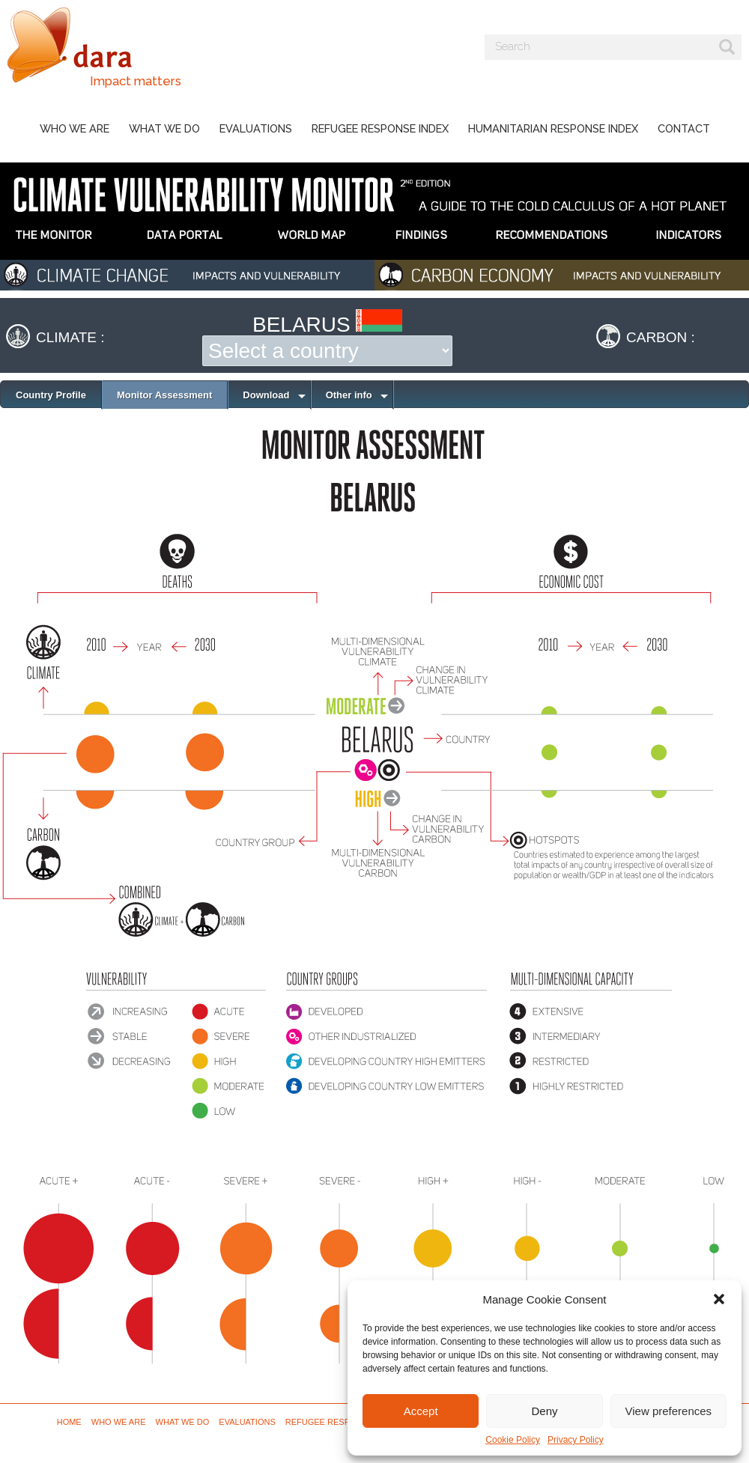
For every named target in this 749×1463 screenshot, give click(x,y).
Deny (544, 1411)
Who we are (74, 128)
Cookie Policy (512, 1439)
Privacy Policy (576, 1439)
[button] (719, 1299)
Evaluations (255, 128)
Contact (684, 128)
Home (69, 1421)
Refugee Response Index (380, 128)
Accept (421, 1411)
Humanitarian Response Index (553, 128)
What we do (164, 128)
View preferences (668, 1411)
